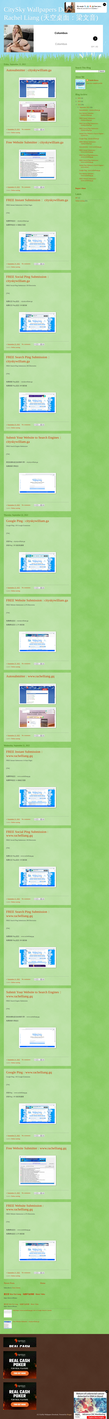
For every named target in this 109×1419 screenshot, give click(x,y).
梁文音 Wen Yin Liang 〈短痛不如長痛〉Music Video (24, 1294)
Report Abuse (80, 188)
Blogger (69, 1414)
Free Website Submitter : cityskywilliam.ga (34, 142)
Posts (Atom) (16, 1288)
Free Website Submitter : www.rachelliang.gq (36, 1148)
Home (42, 1283)
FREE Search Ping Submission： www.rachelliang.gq (89, 161)
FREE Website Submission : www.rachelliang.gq (25, 1207)
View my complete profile (94, 83)
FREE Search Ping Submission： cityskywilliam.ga (89, 129)
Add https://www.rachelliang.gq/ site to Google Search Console (32, 1310)
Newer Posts (9, 1283)
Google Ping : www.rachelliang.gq (29, 1072)
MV (76, 198)
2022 (79, 104)
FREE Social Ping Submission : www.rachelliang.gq (27, 833)
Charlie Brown (93, 80)
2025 (79, 98)
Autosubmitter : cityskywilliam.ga (28, 70)
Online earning (15, 132)
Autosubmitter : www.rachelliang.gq (30, 676)
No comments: (26, 129)
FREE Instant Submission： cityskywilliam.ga (37, 200)
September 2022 (85, 107)
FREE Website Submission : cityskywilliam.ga (37, 600)
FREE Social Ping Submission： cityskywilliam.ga (89, 124)
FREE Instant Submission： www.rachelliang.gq (87, 151)
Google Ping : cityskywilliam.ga (27, 521)
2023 (79, 101)
